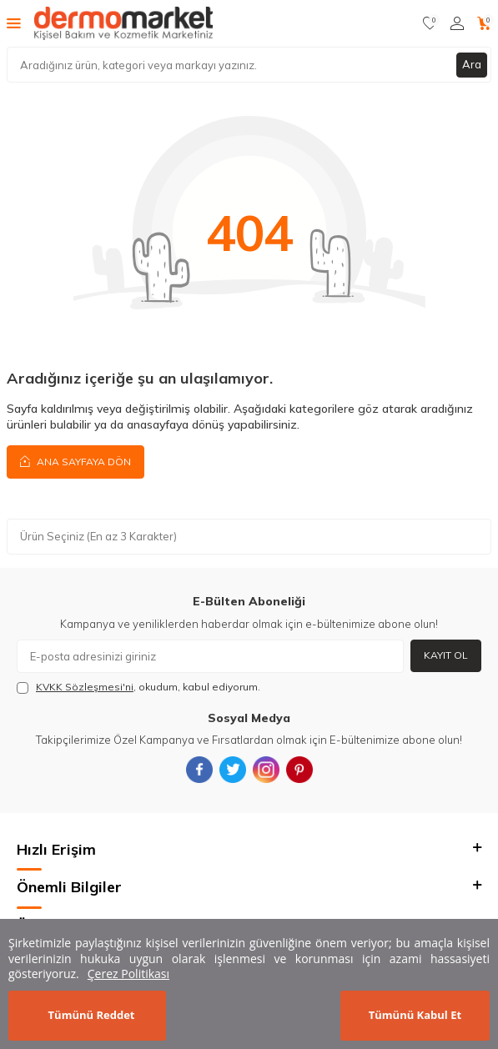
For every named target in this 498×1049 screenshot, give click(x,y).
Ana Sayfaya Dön (75, 461)
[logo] (123, 23)
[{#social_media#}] (199, 769)
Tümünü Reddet (91, 1014)
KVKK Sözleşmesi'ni (84, 686)
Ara (471, 64)
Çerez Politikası (128, 973)
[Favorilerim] (430, 23)
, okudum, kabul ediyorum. (138, 687)
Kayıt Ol (446, 655)
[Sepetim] (484, 23)
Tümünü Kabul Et (415, 1014)
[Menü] (14, 22)
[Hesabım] (457, 23)
